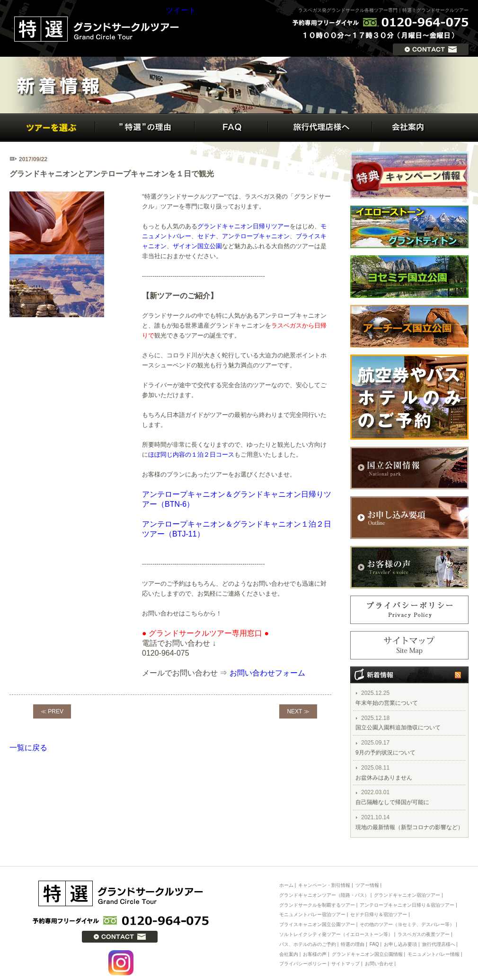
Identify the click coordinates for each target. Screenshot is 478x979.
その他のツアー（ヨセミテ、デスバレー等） (407, 924)
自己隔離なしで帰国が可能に (392, 802)
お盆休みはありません (383, 777)
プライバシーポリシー (303, 963)
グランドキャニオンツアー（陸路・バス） (324, 895)
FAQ (374, 944)
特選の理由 (352, 944)
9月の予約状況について (385, 752)
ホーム (286, 885)
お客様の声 (315, 954)
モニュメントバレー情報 (433, 954)
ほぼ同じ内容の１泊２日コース (191, 454)
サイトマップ (345, 963)
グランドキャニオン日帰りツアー (243, 226)
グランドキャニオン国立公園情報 (367, 954)
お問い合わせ (379, 963)
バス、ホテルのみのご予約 (307, 944)
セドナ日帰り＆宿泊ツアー (378, 914)
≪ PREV (52, 711)
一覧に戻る (28, 748)
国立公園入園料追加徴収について (398, 727)
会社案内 (288, 954)
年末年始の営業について (386, 703)
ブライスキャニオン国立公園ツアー (317, 924)
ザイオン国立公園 (197, 246)
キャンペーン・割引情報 (324, 885)
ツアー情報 (367, 885)
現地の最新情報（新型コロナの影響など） (409, 827)
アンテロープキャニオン (256, 236)
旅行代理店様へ (438, 944)
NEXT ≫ (298, 711)
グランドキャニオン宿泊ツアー (407, 895)
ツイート (181, 10)
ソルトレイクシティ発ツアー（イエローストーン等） (336, 934)
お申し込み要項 (400, 944)
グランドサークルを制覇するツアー (317, 905)
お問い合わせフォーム (267, 673)
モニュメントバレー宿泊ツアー (313, 914)
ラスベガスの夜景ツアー (424, 934)
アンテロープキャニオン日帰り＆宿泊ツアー (407, 905)
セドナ (206, 236)
